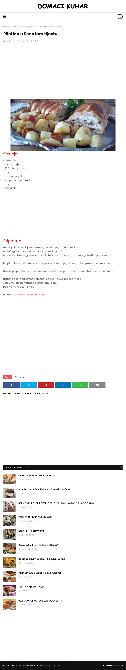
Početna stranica (11, 26)
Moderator (10, 41)
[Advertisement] (63, 69)
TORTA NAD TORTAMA (31, 586)
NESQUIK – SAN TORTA (31, 531)
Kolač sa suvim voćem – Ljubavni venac (41, 559)
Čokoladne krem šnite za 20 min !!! (38, 545)
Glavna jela (28, 26)
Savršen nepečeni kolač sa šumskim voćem (44, 489)
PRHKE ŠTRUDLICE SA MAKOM (35, 517)
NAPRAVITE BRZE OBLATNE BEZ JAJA (38, 475)
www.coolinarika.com (32, 294)
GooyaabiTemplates (50, 665)
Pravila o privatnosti (113, 665)
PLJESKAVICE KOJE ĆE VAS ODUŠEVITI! (40, 600)
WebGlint (19, 665)
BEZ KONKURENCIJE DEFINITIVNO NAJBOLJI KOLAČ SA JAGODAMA (56, 503)
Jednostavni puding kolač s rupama (40, 573)
